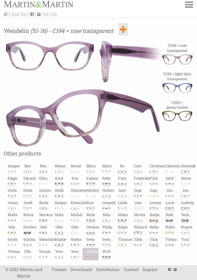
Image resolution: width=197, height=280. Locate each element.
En (54, 14)
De (46, 14)
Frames (59, 269)
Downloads (81, 269)
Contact (131, 269)
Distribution (108, 269)
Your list (19, 14)
